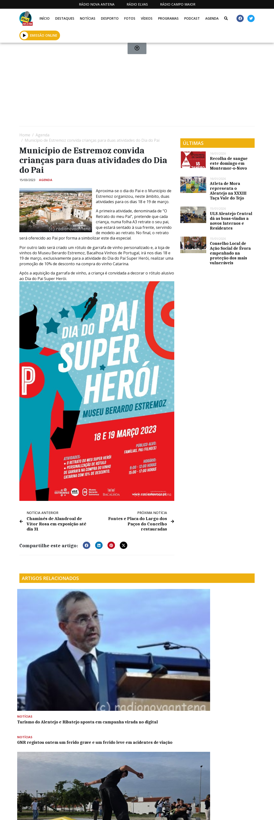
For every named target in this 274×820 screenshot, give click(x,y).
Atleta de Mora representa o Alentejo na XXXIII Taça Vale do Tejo (228, 190)
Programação (154, 812)
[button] (86, 539)
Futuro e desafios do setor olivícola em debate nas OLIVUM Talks (226, 633)
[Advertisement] (137, 86)
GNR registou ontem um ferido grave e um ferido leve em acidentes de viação (104, 601)
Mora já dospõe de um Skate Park (158, 631)
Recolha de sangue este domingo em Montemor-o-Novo (229, 163)
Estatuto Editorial (111, 812)
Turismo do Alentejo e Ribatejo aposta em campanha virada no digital (41, 635)
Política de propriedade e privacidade (222, 812)
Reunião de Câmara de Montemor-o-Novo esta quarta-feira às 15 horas (43, 701)
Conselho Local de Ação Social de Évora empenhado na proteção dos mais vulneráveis (230, 253)
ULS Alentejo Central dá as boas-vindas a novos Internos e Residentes (231, 221)
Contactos (182, 812)
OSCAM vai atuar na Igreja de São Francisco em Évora (106, 699)
